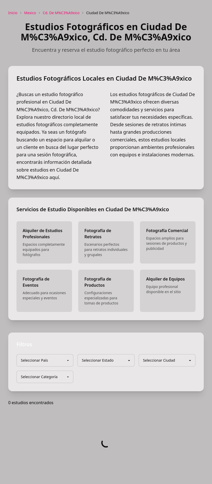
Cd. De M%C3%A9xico (61, 12)
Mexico (30, 12)
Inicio (12, 12)
